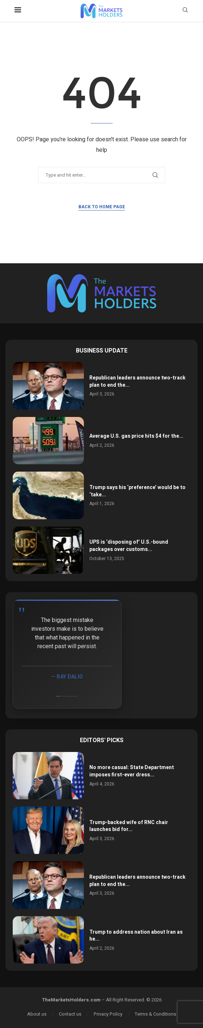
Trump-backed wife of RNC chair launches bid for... (128, 826)
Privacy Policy (108, 1014)
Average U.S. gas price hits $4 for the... (136, 436)
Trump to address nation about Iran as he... (136, 935)
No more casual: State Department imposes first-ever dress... (131, 771)
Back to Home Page (101, 207)
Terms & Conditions (155, 1014)
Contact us (70, 1014)
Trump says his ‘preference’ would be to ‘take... (137, 491)
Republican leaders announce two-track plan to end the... (137, 381)
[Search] (185, 11)
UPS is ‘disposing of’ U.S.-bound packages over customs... (128, 545)
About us (36, 1014)
